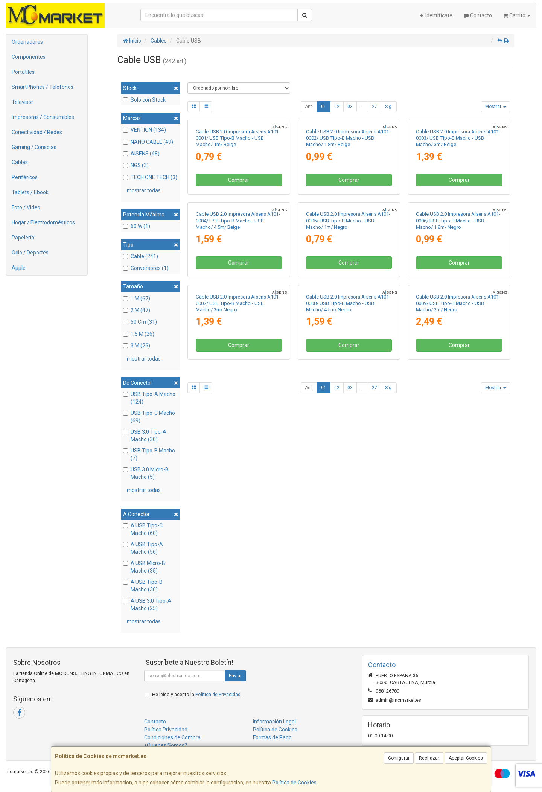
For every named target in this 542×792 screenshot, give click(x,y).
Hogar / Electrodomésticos (43, 222)
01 (323, 106)
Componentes (29, 57)
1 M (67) (136, 298)
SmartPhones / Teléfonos (42, 87)
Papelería (23, 238)
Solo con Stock (144, 100)
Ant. (309, 106)
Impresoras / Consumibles (43, 117)
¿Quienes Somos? (165, 745)
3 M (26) (136, 346)
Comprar (238, 260)
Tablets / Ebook (30, 192)
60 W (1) (136, 226)
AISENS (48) (141, 154)
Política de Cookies (294, 783)
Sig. (389, 106)
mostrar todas (144, 190)
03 (350, 106)
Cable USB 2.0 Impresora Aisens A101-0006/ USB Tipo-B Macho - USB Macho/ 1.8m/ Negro (458, 379)
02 (337, 106)
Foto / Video (26, 207)
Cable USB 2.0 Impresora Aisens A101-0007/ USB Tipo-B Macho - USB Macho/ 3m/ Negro (238, 541)
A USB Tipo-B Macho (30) (143, 585)
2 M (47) (136, 310)
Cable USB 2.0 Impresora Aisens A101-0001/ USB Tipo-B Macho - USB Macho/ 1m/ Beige (238, 217)
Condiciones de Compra (172, 737)
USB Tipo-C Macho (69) (149, 416)
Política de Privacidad (218, 694)
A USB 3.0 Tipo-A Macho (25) (147, 604)
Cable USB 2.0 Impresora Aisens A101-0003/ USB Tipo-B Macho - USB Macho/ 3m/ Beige (458, 217)
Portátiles (23, 72)
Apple (19, 268)
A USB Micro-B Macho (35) (144, 567)
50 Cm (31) (140, 322)
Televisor (22, 102)
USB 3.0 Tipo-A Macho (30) (144, 435)
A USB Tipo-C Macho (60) (143, 529)
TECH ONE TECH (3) (150, 177)
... (362, 106)
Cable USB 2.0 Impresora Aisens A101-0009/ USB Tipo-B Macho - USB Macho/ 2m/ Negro (458, 541)
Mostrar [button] (495, 106)
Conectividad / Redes (37, 132)
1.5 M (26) (138, 334)
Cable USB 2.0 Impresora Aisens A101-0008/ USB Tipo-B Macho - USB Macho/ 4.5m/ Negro (348, 541)
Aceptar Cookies (466, 758)
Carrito (516, 15)
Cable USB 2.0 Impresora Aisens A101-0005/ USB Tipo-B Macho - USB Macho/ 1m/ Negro (348, 379)
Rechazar (429, 758)
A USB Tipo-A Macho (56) (143, 548)
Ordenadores (27, 42)
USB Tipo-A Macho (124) (149, 398)
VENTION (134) (144, 130)
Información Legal (274, 722)
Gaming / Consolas (34, 147)
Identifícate (436, 15)
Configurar (399, 758)
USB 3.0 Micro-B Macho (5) (146, 473)
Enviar (235, 675)
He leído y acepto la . (197, 694)
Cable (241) (140, 256)
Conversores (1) (146, 268)
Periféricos (25, 177)
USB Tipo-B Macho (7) (149, 454)
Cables (20, 162)
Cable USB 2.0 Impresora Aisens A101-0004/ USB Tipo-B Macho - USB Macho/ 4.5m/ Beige (238, 379)
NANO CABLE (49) (148, 142)
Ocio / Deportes (30, 253)
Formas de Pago (272, 737)
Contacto (478, 15)
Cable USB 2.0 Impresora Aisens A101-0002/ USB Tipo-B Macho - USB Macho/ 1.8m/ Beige (348, 217)
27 (374, 106)
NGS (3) (136, 165)
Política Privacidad (165, 730)
